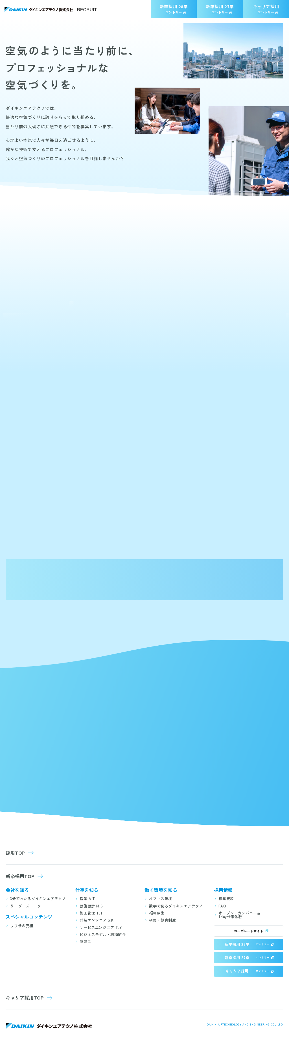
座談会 (85, 941)
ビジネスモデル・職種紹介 (103, 934)
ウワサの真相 (21, 925)
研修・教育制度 (162, 920)
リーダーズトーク (25, 906)
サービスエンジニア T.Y (101, 927)
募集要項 (226, 898)
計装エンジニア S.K (97, 920)
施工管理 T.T (91, 913)
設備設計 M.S (91, 906)
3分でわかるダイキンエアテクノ (38, 898)
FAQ (222, 906)
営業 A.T (87, 898)
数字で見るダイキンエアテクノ (176, 906)
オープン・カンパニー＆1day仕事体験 (239, 914)
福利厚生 (156, 913)
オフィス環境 (160, 898)
